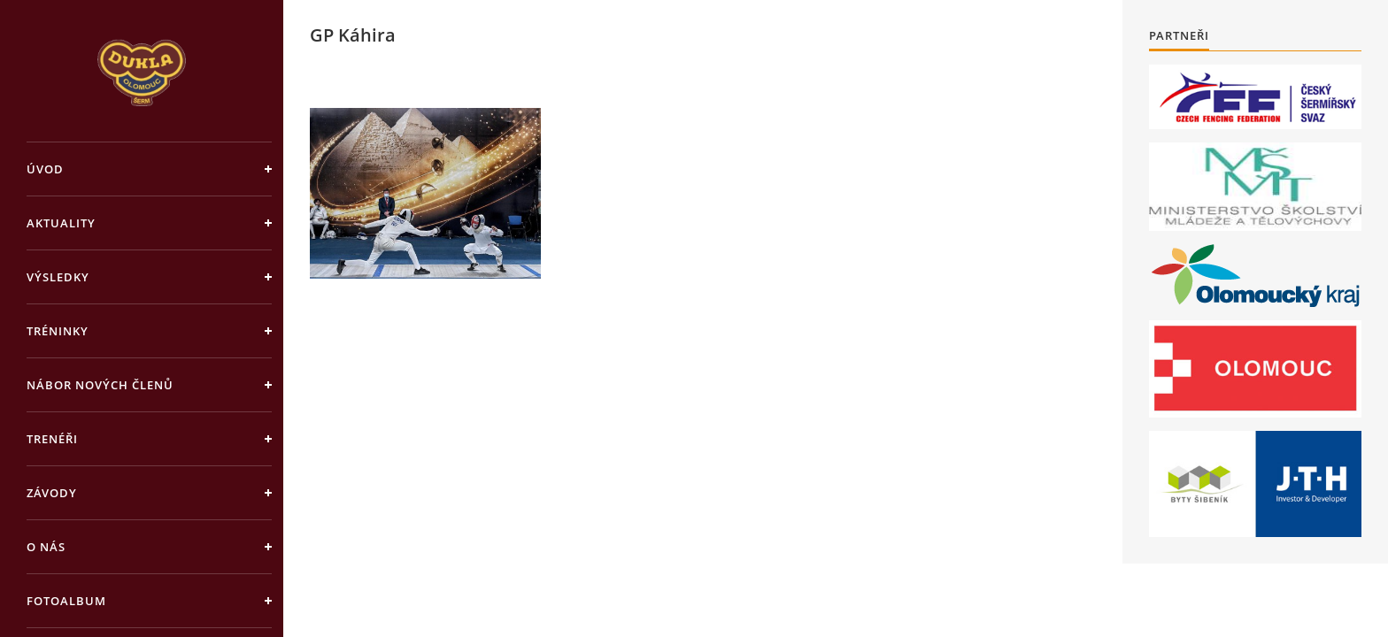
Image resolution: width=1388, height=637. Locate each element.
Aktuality (61, 223)
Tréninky (58, 331)
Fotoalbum (66, 601)
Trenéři (52, 439)
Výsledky (58, 277)
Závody (52, 493)
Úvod (45, 169)
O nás (46, 547)
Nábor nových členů (100, 385)
